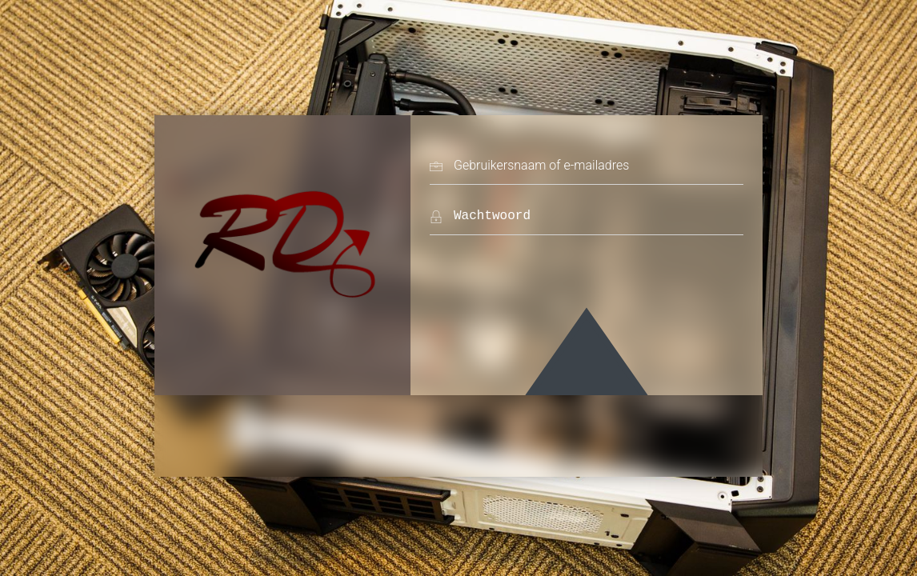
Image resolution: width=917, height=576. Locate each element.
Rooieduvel (282, 239)
